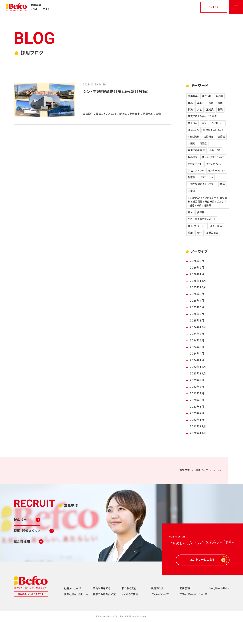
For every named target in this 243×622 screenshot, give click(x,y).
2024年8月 (197, 334)
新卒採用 (20, 520)
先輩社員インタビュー (76, 594)
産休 (199, 232)
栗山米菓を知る (102, 588)
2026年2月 (197, 267)
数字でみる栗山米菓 (104, 594)
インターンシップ (217, 170)
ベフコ (203, 177)
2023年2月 (197, 413)
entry (213, 7)
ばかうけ (207, 96)
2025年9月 (197, 294)
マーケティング (214, 163)
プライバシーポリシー (191, 594)
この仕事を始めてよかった (202, 219)
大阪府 (191, 143)
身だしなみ (216, 226)
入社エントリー (196, 170)
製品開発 (193, 157)
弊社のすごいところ (213, 130)
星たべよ (192, 123)
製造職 (221, 136)
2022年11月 (198, 433)
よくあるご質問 (130, 594)
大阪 (220, 102)
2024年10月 (198, 327)
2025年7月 (197, 300)
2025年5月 (197, 314)
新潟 (190, 109)
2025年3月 (197, 320)
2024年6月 (197, 340)
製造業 (191, 177)
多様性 (200, 212)
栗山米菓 (193, 96)
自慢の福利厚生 (196, 150)
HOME (217, 470)
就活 (222, 184)
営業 (210, 102)
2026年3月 (197, 261)
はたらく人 (193, 130)
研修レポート (195, 163)
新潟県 (219, 96)
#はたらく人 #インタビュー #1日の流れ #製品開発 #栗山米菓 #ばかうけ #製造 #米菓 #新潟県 (207, 201)
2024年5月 (197, 347)
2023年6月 (197, 400)
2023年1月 (197, 419)
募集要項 (185, 588)
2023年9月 (197, 380)
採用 (190, 232)
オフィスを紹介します (213, 157)
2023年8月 (197, 386)
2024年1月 (197, 360)
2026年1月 (197, 274)
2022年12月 (198, 426)
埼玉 (203, 123)
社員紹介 (208, 136)
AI (212, 177)
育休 (190, 212)
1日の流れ (193, 136)
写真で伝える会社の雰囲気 (202, 116)
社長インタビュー (197, 226)
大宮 (199, 109)
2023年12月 (198, 367)
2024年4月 (197, 353)
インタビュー (217, 123)
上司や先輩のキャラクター (202, 184)
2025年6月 (197, 307)
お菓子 (200, 102)
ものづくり (214, 150)
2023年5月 (197, 406)
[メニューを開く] (236, 7)
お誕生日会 (212, 232)
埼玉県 (203, 143)
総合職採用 (22, 541)
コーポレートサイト (218, 588)
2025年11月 (198, 281)
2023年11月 (198, 373)
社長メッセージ (72, 588)
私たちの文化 (129, 588)
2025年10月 (198, 287)
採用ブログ (202, 470)
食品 (190, 102)
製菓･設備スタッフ (27, 531)
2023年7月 (197, 393)
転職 (220, 109)
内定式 (191, 191)
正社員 (210, 109)
